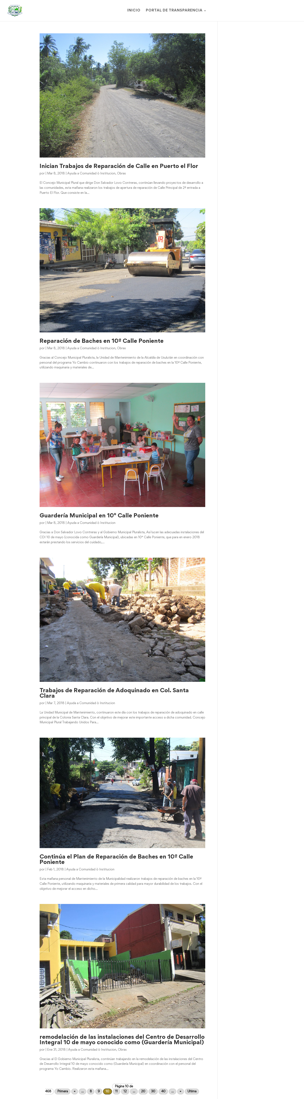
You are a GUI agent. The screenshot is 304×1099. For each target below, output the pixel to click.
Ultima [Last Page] (191, 1091)
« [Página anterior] (74, 1091)
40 (163, 1091)
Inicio (133, 10)
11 (116, 1091)
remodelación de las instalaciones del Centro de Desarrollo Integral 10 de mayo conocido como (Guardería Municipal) (122, 1040)
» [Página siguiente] (180, 1091)
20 (143, 1091)
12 (125, 1091)
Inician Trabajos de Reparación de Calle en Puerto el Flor (119, 166)
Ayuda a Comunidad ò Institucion (91, 173)
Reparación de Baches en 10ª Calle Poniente (102, 341)
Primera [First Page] (62, 1091)
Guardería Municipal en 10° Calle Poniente (99, 516)
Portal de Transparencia (174, 10)
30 (153, 1091)
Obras (121, 173)
